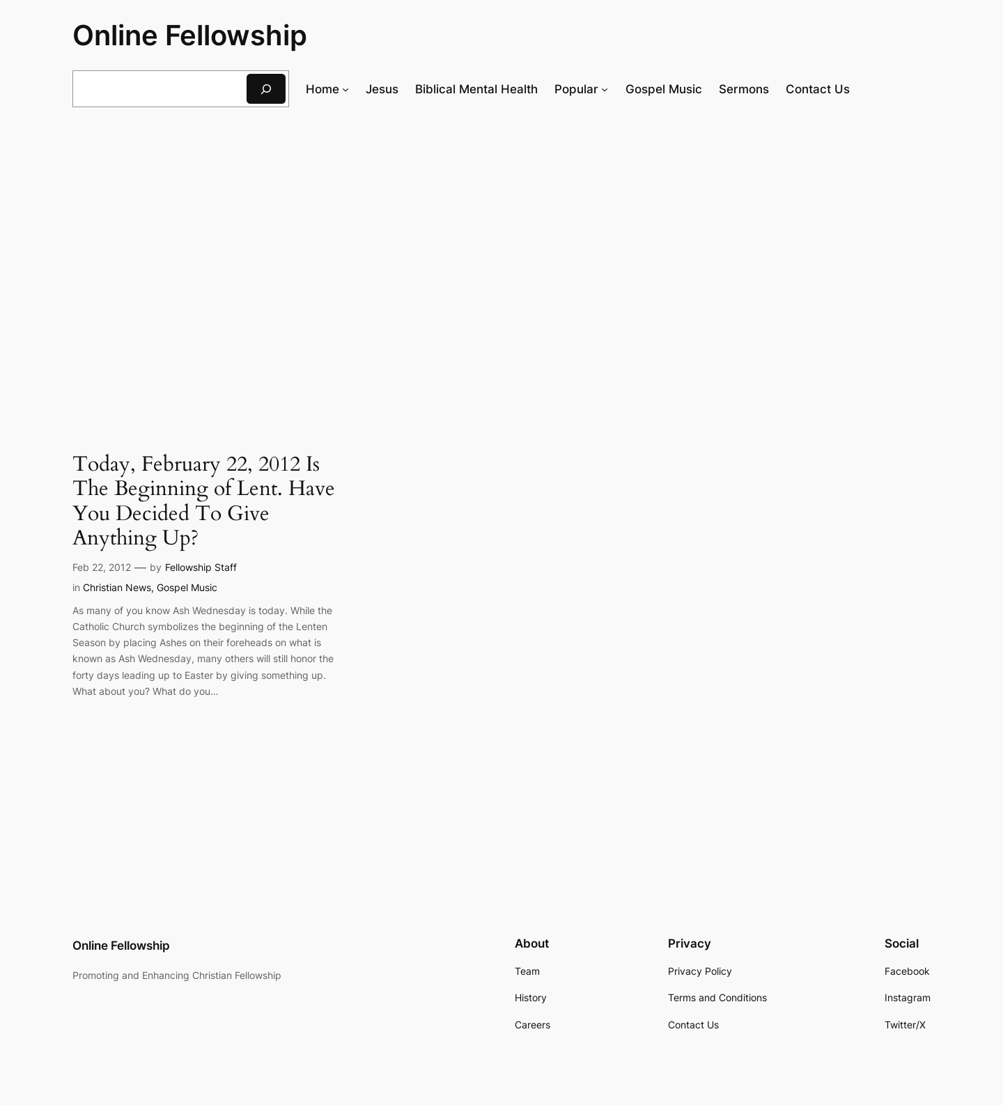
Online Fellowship (189, 35)
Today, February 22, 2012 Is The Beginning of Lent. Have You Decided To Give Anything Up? (203, 502)
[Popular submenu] (604, 89)
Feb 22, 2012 (101, 567)
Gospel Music (187, 587)
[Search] (266, 89)
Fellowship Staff (201, 567)
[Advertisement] (501, 231)
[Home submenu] (345, 89)
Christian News (117, 587)
